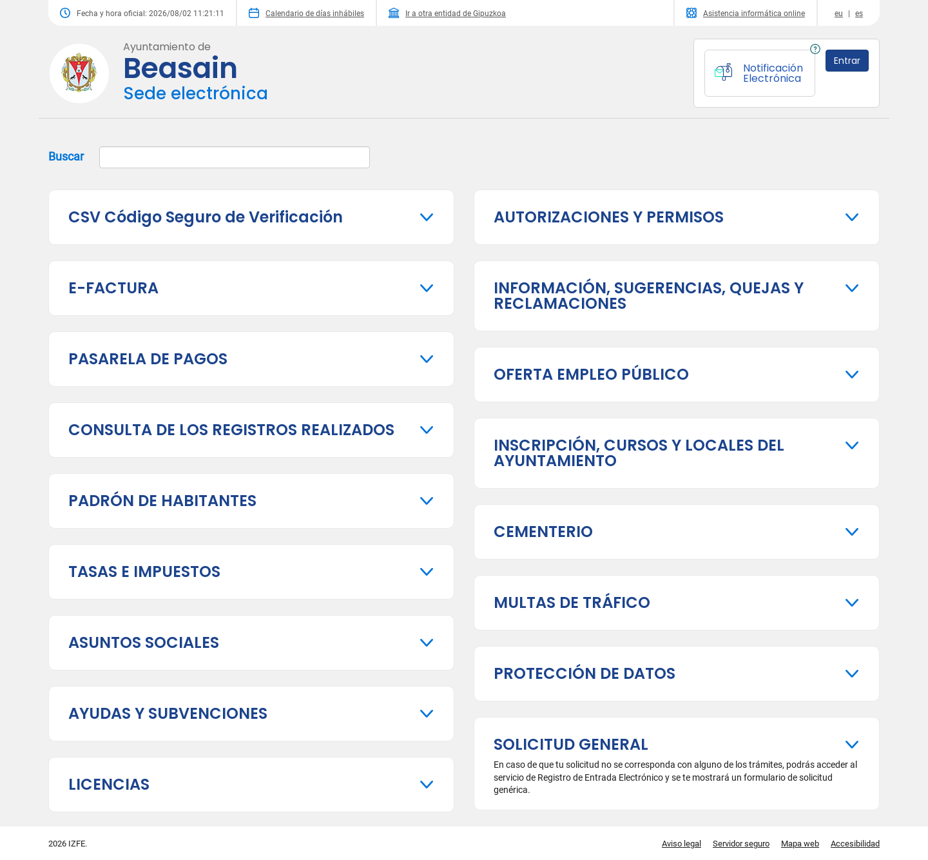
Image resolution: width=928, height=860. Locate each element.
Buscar (209, 157)
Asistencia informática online (745, 13)
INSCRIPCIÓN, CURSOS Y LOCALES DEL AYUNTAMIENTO (639, 453)
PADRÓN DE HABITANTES (162, 500)
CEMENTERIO (543, 531)
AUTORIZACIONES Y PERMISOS (609, 217)
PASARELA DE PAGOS (147, 358)
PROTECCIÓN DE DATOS (584, 673)
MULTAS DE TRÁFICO (572, 602)
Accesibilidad (855, 843)
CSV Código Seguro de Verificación (205, 217)
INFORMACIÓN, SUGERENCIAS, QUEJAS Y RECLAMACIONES (649, 295)
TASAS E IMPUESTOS (144, 571)
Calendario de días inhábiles (306, 13)
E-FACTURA (113, 287)
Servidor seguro (741, 843)
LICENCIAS (109, 784)
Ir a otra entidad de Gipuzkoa (447, 13)
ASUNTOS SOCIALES (143, 642)
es (859, 13)
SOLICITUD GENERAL (571, 744)
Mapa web (800, 843)
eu (839, 13)
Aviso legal (681, 843)
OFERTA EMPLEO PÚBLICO (591, 374)
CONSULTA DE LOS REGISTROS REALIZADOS (231, 429)
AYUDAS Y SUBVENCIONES (167, 713)
